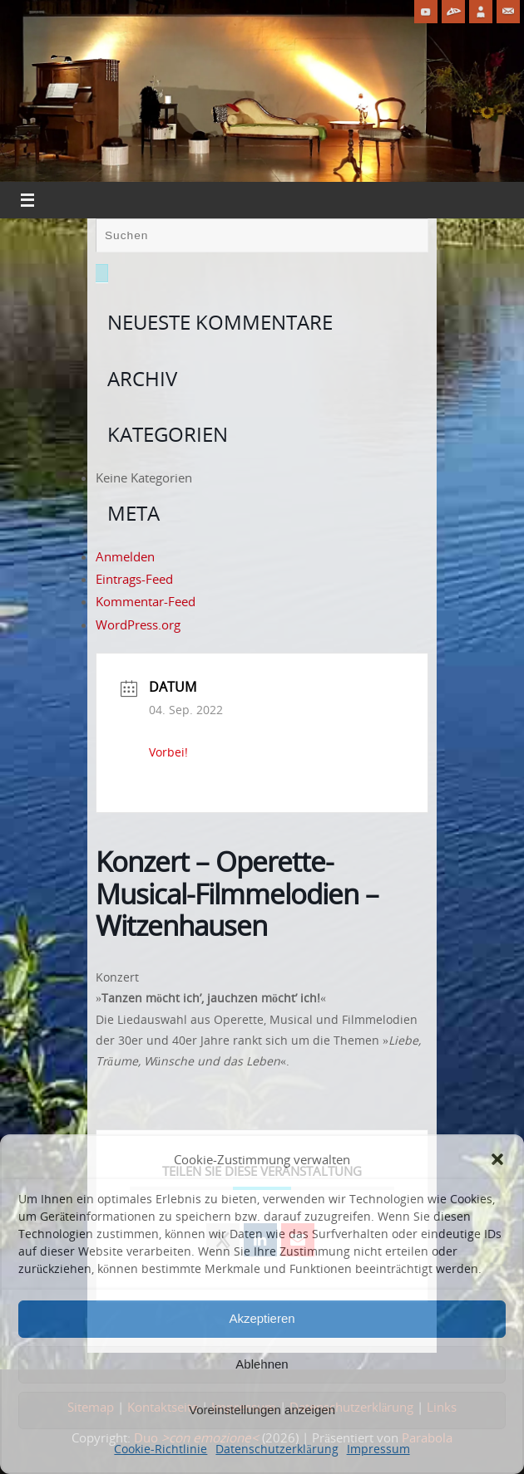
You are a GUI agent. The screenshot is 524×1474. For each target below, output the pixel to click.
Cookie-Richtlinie (160, 1449)
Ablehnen (261, 1364)
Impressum (378, 1449)
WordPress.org (138, 624)
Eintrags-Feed (134, 579)
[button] (497, 1159)
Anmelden (125, 556)
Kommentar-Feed (145, 601)
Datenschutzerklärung (276, 1449)
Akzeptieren (261, 1318)
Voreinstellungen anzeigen (262, 1410)
